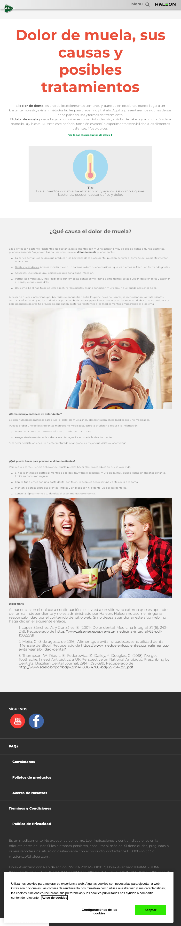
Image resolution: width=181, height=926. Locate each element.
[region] (88, 897)
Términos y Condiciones (30, 808)
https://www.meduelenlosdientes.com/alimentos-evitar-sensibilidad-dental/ (94, 647)
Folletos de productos (31, 777)
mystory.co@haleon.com (29, 856)
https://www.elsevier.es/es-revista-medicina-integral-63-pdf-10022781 (90, 633)
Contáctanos (23, 762)
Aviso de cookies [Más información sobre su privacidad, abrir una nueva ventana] (54, 897)
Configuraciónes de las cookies (99, 911)
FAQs (13, 746)
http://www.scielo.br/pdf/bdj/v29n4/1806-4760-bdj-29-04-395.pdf (76, 667)
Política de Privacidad (31, 824)
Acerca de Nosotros (29, 793)
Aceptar (150, 910)
